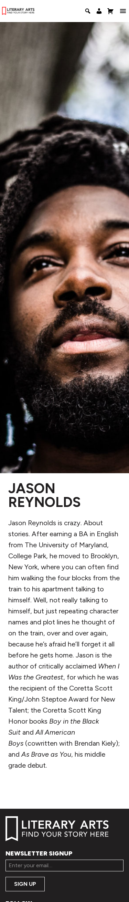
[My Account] (99, 11)
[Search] (87, 11)
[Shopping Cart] (110, 11)
